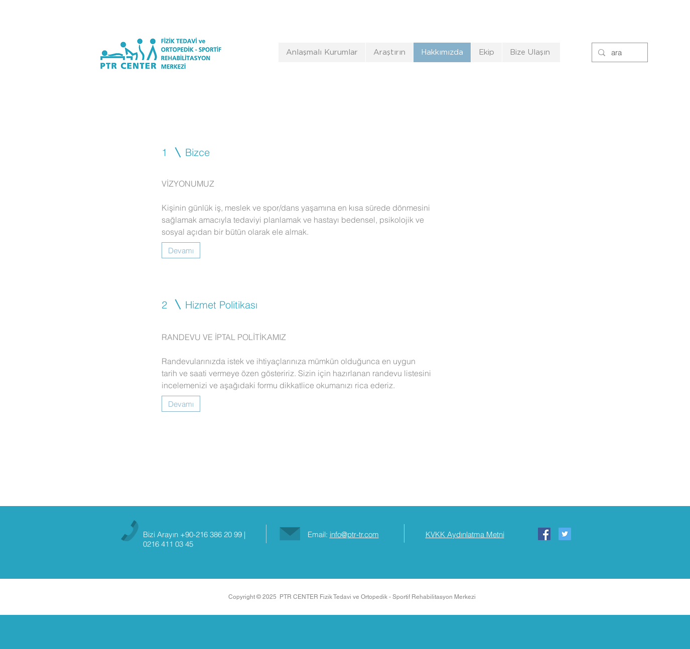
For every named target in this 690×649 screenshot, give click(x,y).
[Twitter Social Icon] (565, 534)
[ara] (618, 52)
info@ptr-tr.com (354, 534)
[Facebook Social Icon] (544, 534)
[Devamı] (181, 250)
